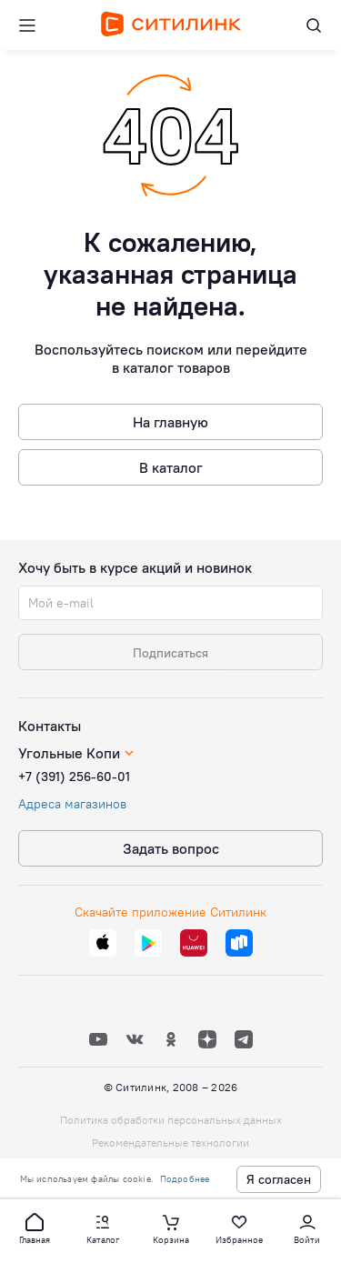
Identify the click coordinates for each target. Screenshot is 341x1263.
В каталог (171, 467)
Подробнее (185, 1179)
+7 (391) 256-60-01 (74, 776)
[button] (34, 1227)
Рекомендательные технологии (170, 1142)
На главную (170, 422)
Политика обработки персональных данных (171, 1120)
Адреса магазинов (72, 804)
